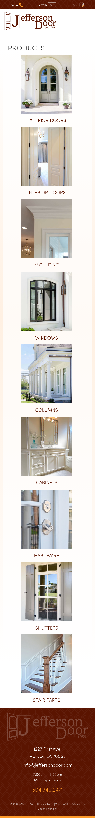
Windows (46, 337)
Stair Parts (46, 700)
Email (47, 4)
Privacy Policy (45, 804)
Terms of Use (62, 804)
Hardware (46, 555)
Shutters (46, 627)
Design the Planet (47, 808)
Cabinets (46, 482)
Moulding (46, 264)
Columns (46, 410)
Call (17, 4)
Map (78, 4)
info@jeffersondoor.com (48, 765)
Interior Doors (47, 192)
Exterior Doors (46, 120)
